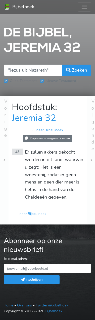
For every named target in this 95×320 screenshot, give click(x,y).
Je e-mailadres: (16, 258)
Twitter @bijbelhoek (52, 305)
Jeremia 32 (34, 118)
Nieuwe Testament (61, 80)
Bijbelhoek (19, 7)
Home (8, 305)
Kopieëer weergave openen (47, 138)
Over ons (24, 305)
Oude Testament (23, 80)
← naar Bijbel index (47, 129)
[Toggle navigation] (84, 7)
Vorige (5, 118)
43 (17, 151)
